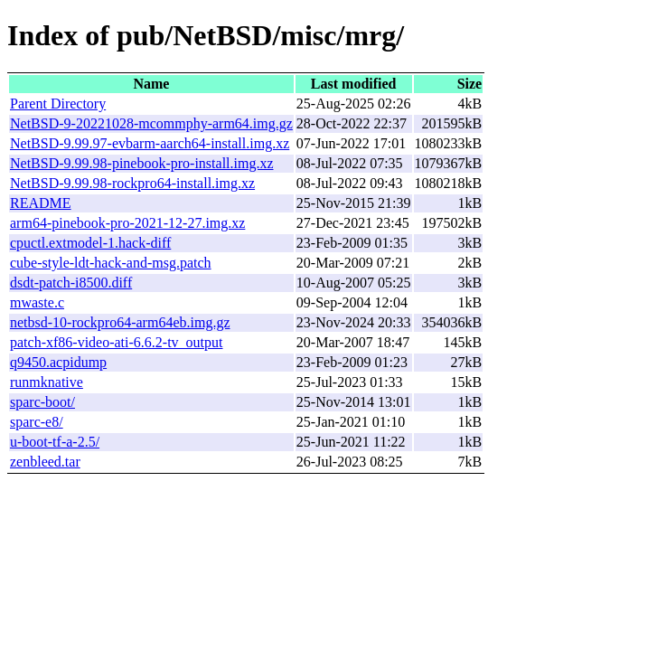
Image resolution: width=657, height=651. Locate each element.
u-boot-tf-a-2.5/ (54, 441)
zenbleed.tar (45, 461)
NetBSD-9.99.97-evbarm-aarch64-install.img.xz (149, 143)
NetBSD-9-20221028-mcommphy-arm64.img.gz (151, 123)
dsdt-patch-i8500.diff (71, 282)
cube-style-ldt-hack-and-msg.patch (110, 262)
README (40, 203)
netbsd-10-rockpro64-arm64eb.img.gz (120, 322)
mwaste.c (37, 302)
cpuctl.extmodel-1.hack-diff (90, 242)
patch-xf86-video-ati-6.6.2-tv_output (116, 342)
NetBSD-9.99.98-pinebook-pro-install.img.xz (142, 163)
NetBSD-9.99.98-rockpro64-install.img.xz (132, 183)
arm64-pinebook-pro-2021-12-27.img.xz (127, 223)
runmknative (46, 382)
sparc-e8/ (36, 421)
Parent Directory (58, 103)
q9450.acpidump (58, 362)
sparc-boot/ (42, 402)
